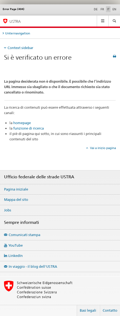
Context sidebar (20, 48)
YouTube (15, 245)
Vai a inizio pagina (102, 148)
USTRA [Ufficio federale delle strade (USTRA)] (15, 21)
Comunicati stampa (24, 235)
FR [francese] (102, 9)
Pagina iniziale (16, 189)
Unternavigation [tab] (17, 33)
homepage (22, 123)
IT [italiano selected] (108, 9)
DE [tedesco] (96, 9)
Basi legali (88, 310)
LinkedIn (15, 255)
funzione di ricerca (28, 128)
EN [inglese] (114, 9)
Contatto (110, 310)
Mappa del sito (16, 199)
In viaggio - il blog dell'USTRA (33, 266)
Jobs (7, 210)
